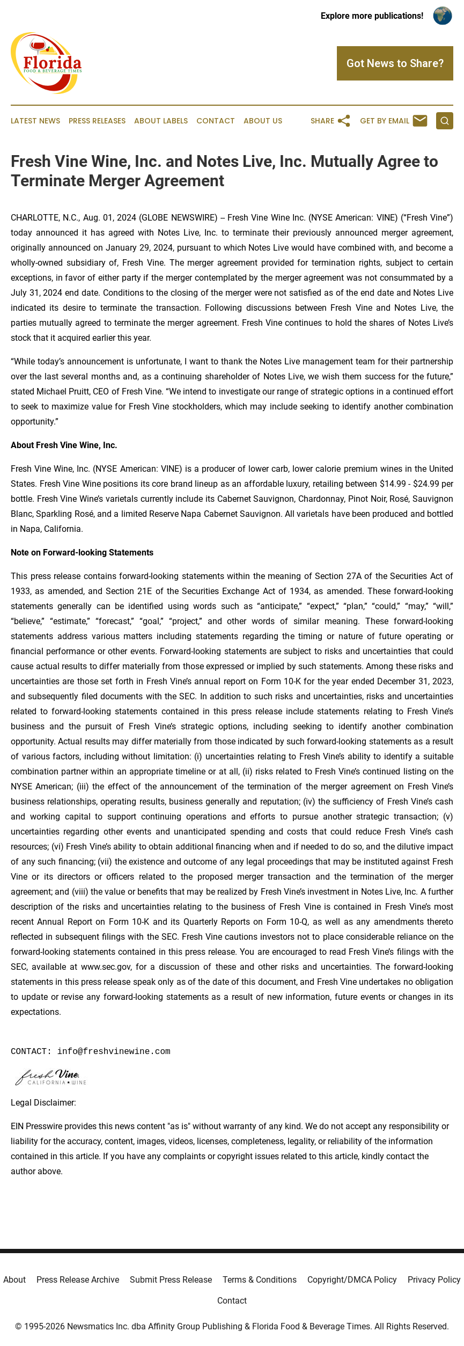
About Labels (161, 121)
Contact (215, 121)
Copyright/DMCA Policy (352, 1280)
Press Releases (97, 121)
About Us (263, 121)
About (14, 1280)
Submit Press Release (171, 1280)
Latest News (35, 121)
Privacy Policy (434, 1280)
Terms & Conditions (260, 1280)
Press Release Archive (77, 1280)
